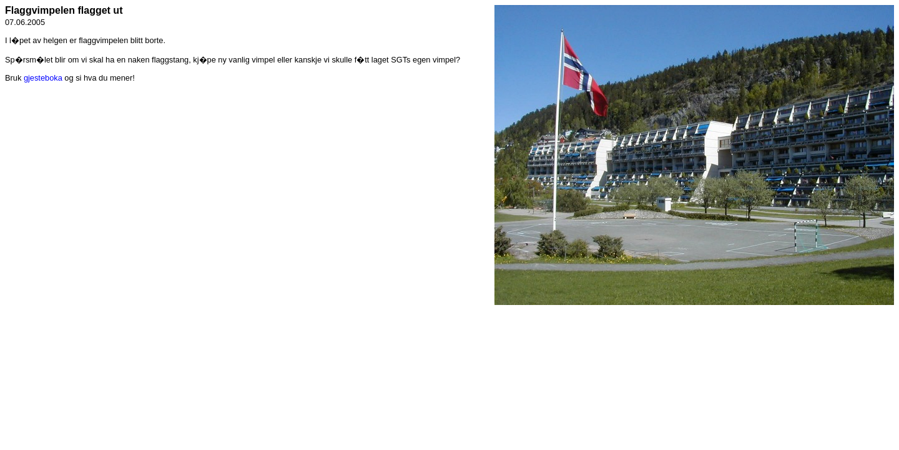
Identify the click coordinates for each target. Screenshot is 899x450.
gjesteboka (43, 77)
